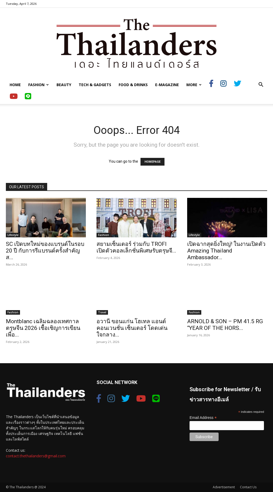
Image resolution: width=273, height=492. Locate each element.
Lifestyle (12, 235)
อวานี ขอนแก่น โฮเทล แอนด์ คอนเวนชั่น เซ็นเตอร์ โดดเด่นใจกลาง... (132, 328)
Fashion (38, 84)
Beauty (64, 84)
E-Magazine (167, 84)
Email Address (203, 417)
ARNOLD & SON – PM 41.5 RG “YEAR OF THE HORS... (225, 324)
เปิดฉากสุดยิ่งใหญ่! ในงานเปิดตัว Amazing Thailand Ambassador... (226, 251)
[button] (260, 85)
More (194, 84)
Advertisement (224, 487)
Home (15, 84)
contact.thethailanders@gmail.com (36, 455)
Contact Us (248, 487)
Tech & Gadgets (95, 84)
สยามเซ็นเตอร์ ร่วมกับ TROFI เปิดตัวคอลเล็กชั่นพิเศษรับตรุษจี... (136, 247)
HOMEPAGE (152, 161)
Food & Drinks (133, 84)
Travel (102, 312)
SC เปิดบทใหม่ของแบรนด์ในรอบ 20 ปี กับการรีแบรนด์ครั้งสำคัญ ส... (45, 251)
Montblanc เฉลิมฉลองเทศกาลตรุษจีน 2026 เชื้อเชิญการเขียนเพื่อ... (43, 328)
